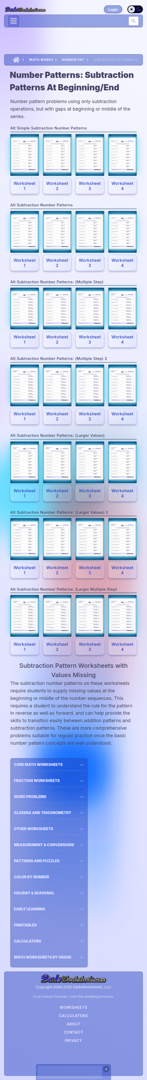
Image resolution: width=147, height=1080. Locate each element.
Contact (73, 1032)
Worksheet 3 (90, 186)
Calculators (73, 1015)
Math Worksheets (41, 60)
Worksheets (73, 1007)
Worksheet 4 (122, 186)
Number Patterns (73, 60)
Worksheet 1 (24, 186)
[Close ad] (106, 1069)
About (73, 1024)
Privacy (73, 1040)
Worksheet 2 (57, 186)
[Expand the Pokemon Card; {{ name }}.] (24, 154)
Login (113, 9)
